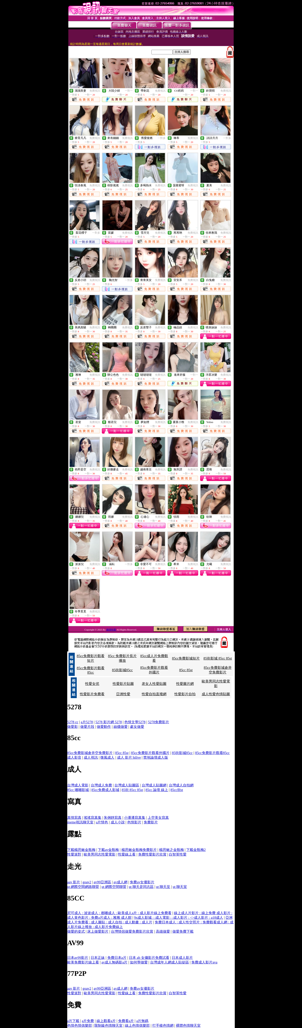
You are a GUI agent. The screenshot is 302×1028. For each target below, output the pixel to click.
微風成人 (107, 757)
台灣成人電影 (77, 785)
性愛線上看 (127, 854)
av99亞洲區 (102, 882)
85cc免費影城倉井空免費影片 (90, 753)
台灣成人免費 (101, 785)
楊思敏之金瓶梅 (171, 850)
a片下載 (73, 1021)
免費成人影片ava (204, 962)
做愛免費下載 (183, 931)
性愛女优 (92, 684)
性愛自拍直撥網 (154, 694)
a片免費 (88, 1021)
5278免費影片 (158, 722)
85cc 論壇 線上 (156, 790)
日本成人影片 (182, 958)
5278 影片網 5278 (108, 722)
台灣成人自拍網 (181, 785)
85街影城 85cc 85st (217, 658)
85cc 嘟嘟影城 (78, 790)
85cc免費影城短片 (186, 658)
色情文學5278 (134, 722)
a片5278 (87, 722)
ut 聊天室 (180, 887)
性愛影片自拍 (185, 694)
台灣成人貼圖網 (154, 785)
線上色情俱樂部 (137, 1025)
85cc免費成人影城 (105, 790)
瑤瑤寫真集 (92, 817)
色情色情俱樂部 (79, 1025)
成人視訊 (91, 757)
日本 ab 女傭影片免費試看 (149, 958)
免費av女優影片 (142, 882)
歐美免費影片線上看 (83, 962)
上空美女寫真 (158, 817)
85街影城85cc (122, 670)
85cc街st (176, 790)
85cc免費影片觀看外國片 (150, 753)
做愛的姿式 (76, 931)
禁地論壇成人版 (155, 757)
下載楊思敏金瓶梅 (81, 850)
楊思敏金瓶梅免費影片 (139, 850)
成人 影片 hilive (129, 757)
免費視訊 (94, 90)
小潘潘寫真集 (134, 817)
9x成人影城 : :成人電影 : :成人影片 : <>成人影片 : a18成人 (178, 917)
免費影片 (151, 822)
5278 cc (72, 722)
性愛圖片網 (185, 684)
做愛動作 (104, 726)
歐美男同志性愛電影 (100, 854)
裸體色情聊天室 (188, 1025)
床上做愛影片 (97, 931)
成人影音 (74, 757)
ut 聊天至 (163, 887)
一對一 (129, 90)
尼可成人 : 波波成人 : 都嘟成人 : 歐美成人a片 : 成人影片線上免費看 (119, 913)
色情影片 (134, 822)
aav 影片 (73, 882)
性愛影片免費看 (92, 694)
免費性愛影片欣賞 (152, 854)
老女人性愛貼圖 (154, 684)
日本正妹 (98, 958)
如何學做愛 (139, 962)
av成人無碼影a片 (114, 962)
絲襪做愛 (121, 726)
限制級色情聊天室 (108, 1025)
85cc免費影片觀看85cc (212, 753)
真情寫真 (74, 817)
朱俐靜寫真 (112, 817)
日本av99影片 (77, 958)
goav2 (86, 882)
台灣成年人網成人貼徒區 (169, 962)
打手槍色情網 (162, 1025)
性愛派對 (74, 854)
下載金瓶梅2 (196, 850)
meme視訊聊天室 (80, 822)
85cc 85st (186, 670)
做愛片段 (87, 726)
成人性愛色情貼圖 (216, 694)
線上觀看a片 (106, 1021)
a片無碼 (142, 1021)
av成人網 (120, 882)
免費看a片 (126, 1021)
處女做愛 (137, 726)
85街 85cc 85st (132, 790)
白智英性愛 (177, 854)
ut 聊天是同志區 (141, 887)
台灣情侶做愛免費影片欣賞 (132, 931)
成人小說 (118, 822)
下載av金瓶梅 (108, 850)
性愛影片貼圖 (123, 684)
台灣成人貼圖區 (126, 785)
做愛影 (72, 726)
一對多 (162, 138)
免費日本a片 (117, 958)
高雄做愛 (163, 931)
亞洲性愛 (123, 694)
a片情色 (102, 822)
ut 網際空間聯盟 (114, 887)
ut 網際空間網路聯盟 (83, 887)
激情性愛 (111, 629)
